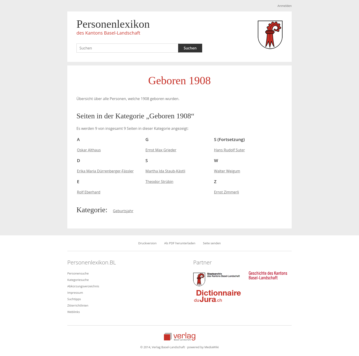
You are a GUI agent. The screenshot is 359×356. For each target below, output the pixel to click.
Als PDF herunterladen (179, 243)
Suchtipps (74, 299)
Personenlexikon (113, 28)
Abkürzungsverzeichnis (83, 286)
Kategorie (90, 210)
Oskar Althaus (89, 149)
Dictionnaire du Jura (217, 296)
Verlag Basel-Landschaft (179, 336)
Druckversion (147, 243)
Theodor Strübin (159, 181)
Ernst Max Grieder (160, 149)
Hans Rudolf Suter (229, 149)
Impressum (75, 293)
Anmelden (284, 6)
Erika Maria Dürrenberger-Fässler (105, 171)
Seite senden (212, 243)
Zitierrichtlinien (77, 305)
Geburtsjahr (123, 210)
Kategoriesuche (78, 280)
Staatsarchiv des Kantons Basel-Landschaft (217, 278)
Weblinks (73, 312)
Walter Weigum (227, 171)
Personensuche (78, 273)
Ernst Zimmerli (226, 192)
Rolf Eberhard (88, 192)
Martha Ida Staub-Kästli (165, 171)
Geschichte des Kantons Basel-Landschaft (268, 275)
